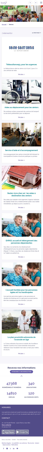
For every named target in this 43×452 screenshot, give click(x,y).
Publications (14, 444)
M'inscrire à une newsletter (21, 371)
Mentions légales (6, 443)
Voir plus (20, 74)
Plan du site (31, 443)
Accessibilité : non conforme (19, 443)
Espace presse (6, 444)
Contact (37, 443)
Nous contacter (6, 425)
